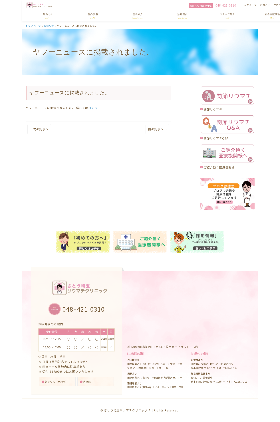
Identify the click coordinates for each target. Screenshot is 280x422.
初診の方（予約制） (59, 381)
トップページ (208, 5)
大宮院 (89, 381)
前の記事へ (156, 129)
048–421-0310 (84, 307)
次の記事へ (41, 129)
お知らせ (225, 5)
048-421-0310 (185, 5)
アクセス (250, 5)
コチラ (92, 108)
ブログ (237, 5)
